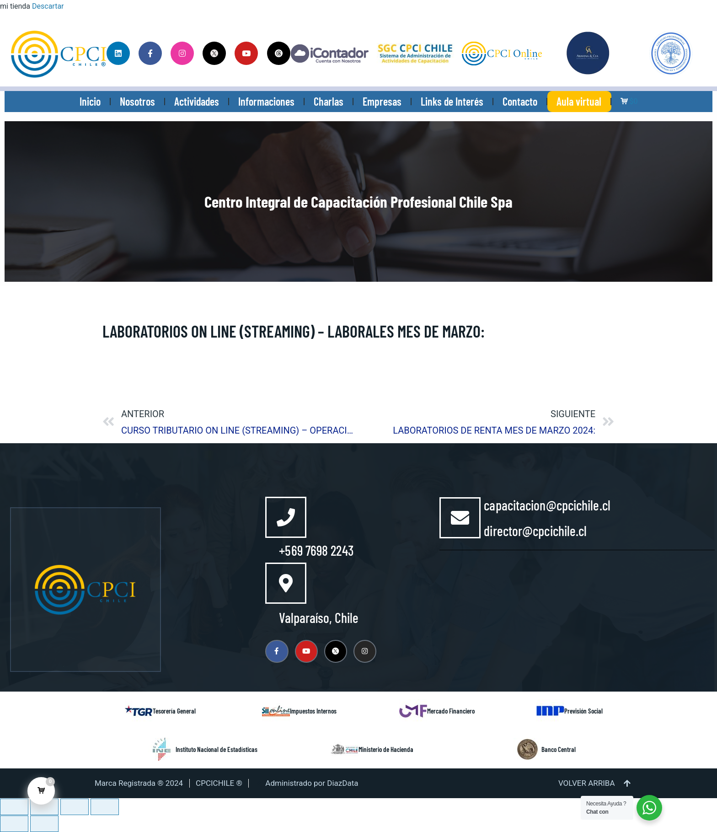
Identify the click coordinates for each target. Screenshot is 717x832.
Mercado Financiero (451, 711)
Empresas (382, 101)
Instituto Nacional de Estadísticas (216, 749)
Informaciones (266, 101)
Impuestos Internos (313, 711)
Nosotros (137, 101)
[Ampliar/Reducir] (14, 807)
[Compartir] (74, 807)
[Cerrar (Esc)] (105, 807)
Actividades (196, 101)
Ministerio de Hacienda (385, 749)
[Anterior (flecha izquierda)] (14, 824)
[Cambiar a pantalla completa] (44, 807)
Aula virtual (578, 101)
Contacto (520, 101)
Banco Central (558, 749)
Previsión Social (583, 711)
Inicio (90, 101)
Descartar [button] (48, 6)
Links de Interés (452, 101)
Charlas (328, 101)
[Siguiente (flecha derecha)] (44, 824)
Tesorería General (174, 711)
